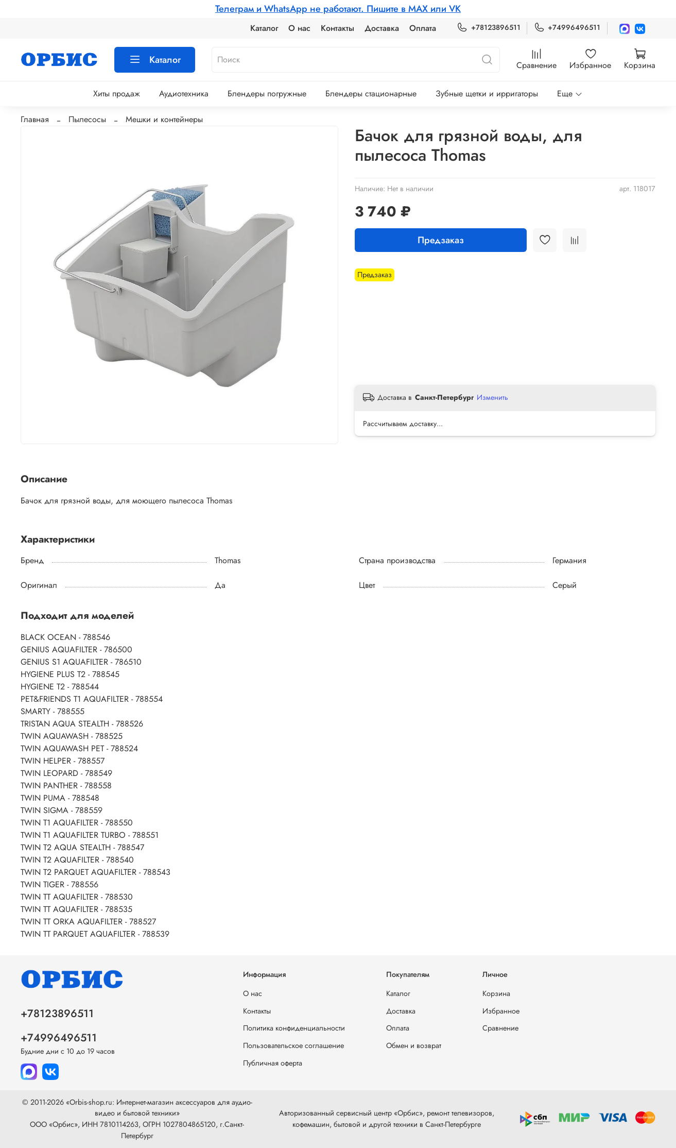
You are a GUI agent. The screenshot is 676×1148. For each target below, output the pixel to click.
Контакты (337, 28)
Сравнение (500, 1028)
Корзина (496, 993)
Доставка (382, 28)
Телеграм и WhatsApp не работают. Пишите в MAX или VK (338, 8)
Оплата (422, 28)
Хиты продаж (116, 93)
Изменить (492, 397)
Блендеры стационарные (371, 93)
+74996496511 (567, 27)
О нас (299, 28)
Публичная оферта (272, 1063)
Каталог (264, 28)
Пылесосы (87, 119)
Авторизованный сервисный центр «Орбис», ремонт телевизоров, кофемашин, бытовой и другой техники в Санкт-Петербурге (386, 1118)
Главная (35, 119)
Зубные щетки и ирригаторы (487, 93)
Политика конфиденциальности (294, 1028)
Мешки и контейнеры (164, 119)
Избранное (500, 1011)
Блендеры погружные (267, 93)
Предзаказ (441, 240)
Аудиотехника (184, 93)
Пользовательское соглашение (293, 1045)
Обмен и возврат (413, 1045)
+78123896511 (488, 27)
